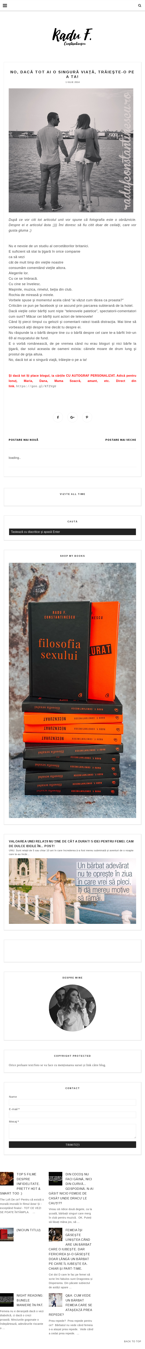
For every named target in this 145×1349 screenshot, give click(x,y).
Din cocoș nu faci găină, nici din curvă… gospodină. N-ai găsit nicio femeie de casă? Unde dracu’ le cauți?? (71, 1189)
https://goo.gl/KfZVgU (36, 386)
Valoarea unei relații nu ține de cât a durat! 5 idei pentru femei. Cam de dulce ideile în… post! (71, 844)
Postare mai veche (120, 440)
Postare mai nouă (23, 440)
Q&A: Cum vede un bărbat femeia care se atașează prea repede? (70, 1305)
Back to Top (132, 1341)
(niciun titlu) (28, 1230)
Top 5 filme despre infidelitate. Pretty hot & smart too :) (20, 1184)
